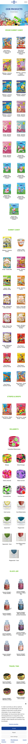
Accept (14, 728)
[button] (26, 704)
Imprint (25, 740)
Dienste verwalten (13, 724)
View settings (14, 736)
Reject (14, 732)
